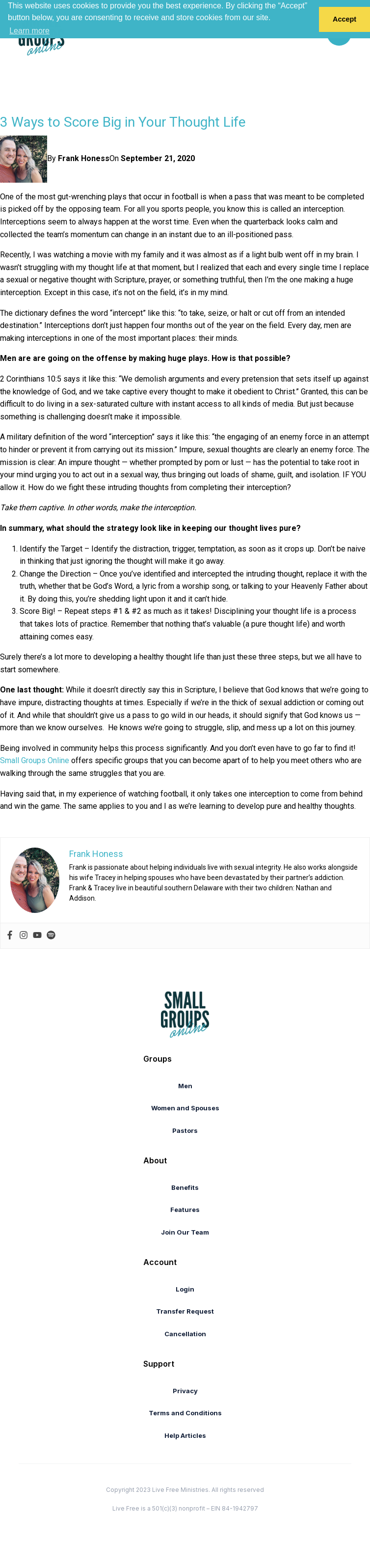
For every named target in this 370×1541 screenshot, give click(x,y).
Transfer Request (185, 1311)
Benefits (185, 1187)
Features (185, 1209)
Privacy (185, 1391)
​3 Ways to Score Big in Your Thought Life (123, 122)
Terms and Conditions (185, 1413)
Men (185, 1086)
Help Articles (185, 1435)
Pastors (185, 1130)
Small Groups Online (34, 760)
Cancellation (185, 1334)
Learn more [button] (29, 31)
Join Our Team (185, 1232)
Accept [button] (344, 19)
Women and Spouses (185, 1108)
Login (185, 1289)
